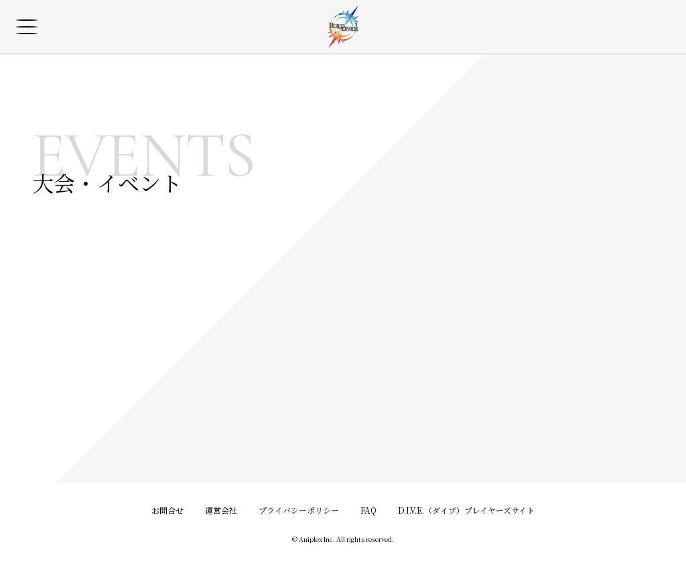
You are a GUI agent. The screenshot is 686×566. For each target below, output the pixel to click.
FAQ (368, 510)
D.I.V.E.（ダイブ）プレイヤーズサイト (466, 510)
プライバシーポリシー (299, 510)
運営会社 (221, 510)
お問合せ (167, 510)
